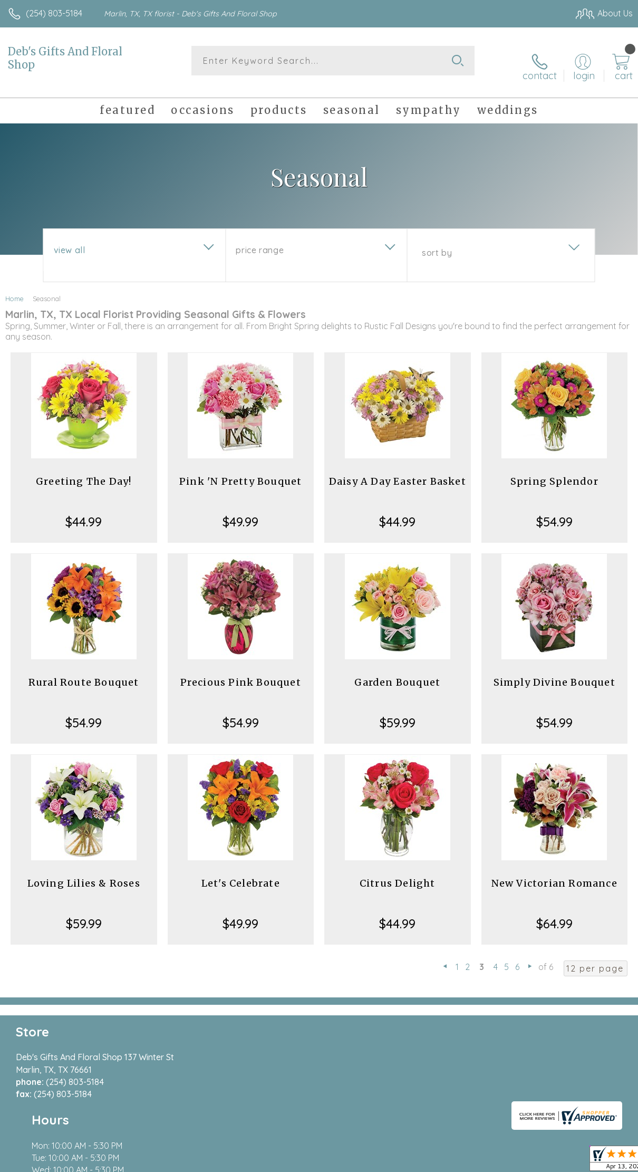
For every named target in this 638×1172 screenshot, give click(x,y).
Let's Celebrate (240, 874)
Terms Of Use (391, 1161)
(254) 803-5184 (54, 13)
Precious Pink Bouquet (240, 673)
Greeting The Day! (83, 472)
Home (14, 289)
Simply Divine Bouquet (554, 673)
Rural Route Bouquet (83, 673)
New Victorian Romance (554, 874)
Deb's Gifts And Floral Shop (65, 58)
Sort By (437, 243)
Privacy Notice (453, 1161)
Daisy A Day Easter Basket (397, 472)
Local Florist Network (529, 1161)
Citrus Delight (398, 874)
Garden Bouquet (397, 673)
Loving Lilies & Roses (83, 874)
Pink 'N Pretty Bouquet (240, 472)
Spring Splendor (554, 472)
